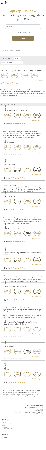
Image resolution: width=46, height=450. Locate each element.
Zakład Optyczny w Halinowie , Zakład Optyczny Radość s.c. (23, 70)
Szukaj (23, 38)
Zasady (4, 425)
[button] (22, 80)
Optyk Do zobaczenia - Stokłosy (15, 110)
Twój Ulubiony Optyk (11, 228)
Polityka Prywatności (7, 428)
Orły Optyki (3, 50)
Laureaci (4, 422)
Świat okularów (9, 164)
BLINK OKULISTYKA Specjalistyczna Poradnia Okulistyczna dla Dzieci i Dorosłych (20, 323)
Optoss (6, 369)
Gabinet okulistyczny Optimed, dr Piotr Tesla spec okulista (22, 254)
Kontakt (6, 437)
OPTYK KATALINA (10, 196)
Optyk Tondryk (9, 142)
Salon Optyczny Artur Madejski (15, 286)
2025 (17, 59)
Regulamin (5, 427)
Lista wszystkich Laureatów (9, 424)
